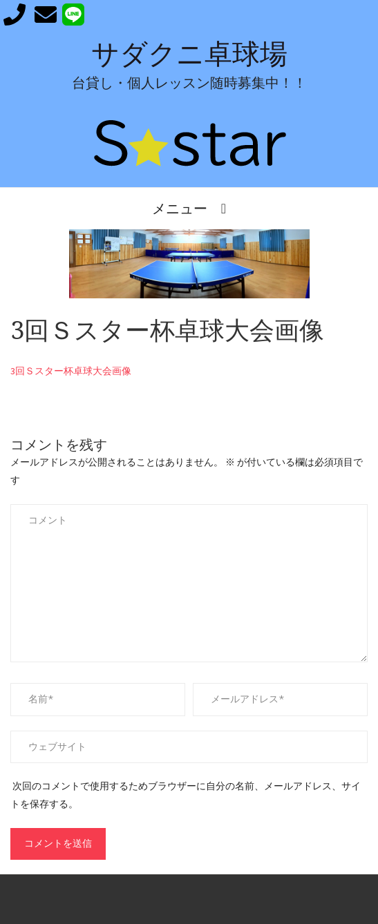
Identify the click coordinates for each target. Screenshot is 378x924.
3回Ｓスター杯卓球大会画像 (70, 371)
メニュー (179, 208)
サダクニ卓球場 (189, 54)
